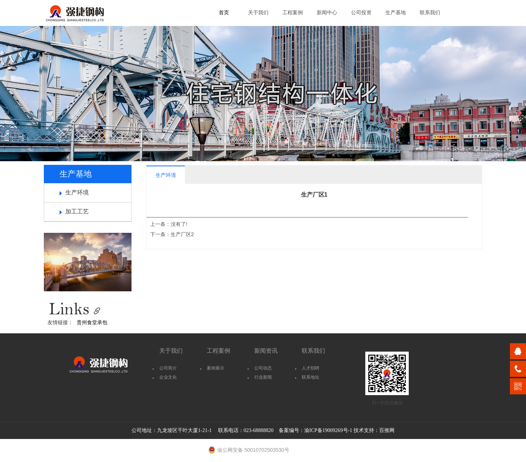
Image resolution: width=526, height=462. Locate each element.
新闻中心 (327, 12)
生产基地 (395, 12)
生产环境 (77, 192)
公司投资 (361, 12)
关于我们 (258, 12)
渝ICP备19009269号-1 (328, 430)
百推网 (386, 430)
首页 (224, 12)
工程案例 (292, 12)
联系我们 (430, 12)
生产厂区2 (182, 234)
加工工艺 (77, 211)
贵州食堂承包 (92, 322)
